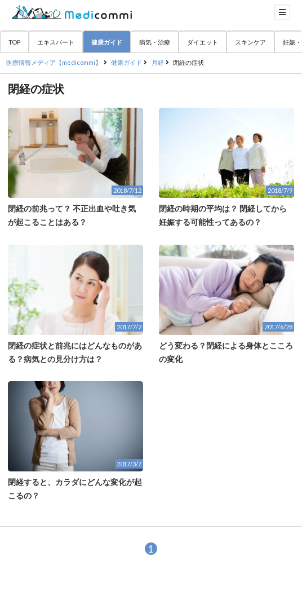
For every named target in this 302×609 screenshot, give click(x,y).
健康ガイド (106, 42)
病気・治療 (154, 42)
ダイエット (202, 42)
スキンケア (250, 42)
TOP (14, 42)
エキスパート (55, 42)
